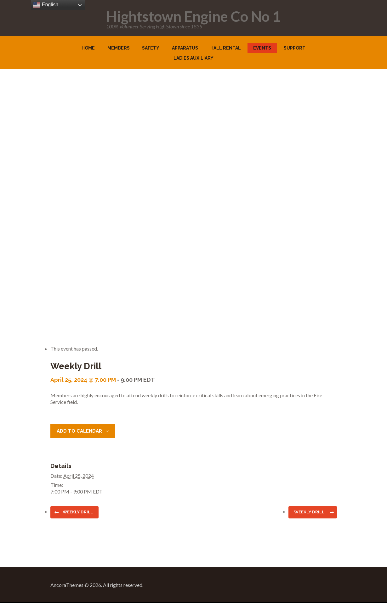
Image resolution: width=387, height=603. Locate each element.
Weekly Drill (79, 512)
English (45, 5)
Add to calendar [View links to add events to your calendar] (81, 431)
